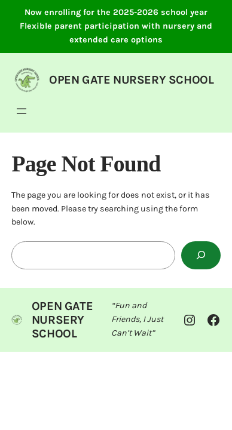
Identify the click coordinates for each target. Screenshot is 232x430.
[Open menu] (21, 111)
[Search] (201, 255)
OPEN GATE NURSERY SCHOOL (131, 80)
